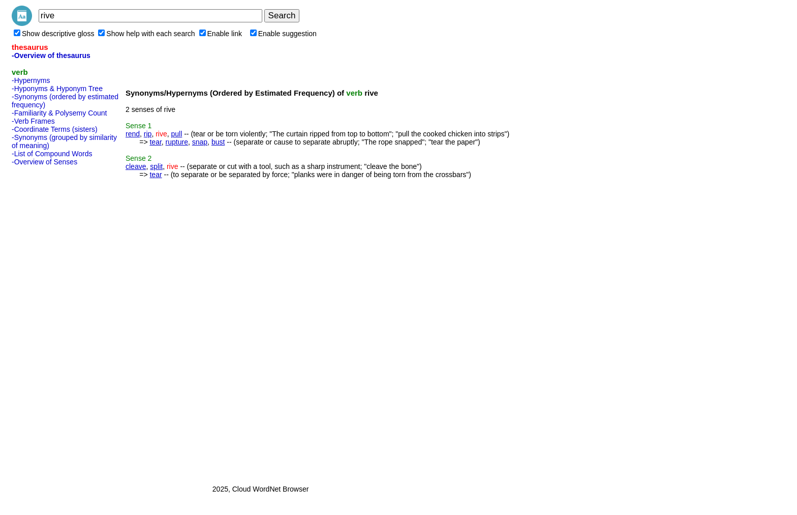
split (156, 166)
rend (133, 134)
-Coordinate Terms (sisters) (55, 129)
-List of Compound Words (52, 154)
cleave (136, 166)
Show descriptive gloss (54, 34)
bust (218, 142)
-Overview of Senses (44, 162)
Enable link (220, 34)
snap (199, 142)
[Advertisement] (52, 322)
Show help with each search (146, 34)
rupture (177, 142)
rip (148, 134)
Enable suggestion (283, 34)
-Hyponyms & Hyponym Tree (57, 88)
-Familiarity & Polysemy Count (59, 113)
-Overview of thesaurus (51, 55)
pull (176, 134)
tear (155, 142)
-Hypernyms (31, 80)
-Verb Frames (33, 121)
